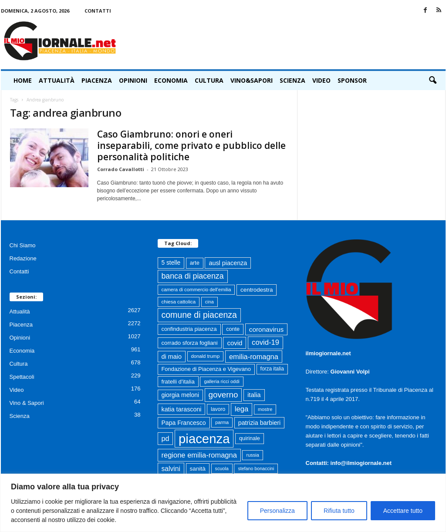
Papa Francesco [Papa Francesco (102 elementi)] (184, 422)
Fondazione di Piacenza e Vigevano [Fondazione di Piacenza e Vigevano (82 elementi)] (206, 369)
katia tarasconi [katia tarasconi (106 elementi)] (182, 409)
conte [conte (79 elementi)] (233, 329)
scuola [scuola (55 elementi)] (222, 468)
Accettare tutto (402, 510)
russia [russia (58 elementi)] (252, 455)
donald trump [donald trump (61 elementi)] (205, 356)
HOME (23, 80)
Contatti (97, 10)
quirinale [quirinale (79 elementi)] (249, 438)
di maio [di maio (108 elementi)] (172, 356)
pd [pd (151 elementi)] (165, 438)
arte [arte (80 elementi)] (194, 262)
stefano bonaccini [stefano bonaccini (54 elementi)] (256, 468)
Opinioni (133, 80)
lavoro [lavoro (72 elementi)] (218, 409)
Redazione (23, 258)
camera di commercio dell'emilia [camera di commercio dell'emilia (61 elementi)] (196, 289)
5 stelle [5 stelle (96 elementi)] (171, 262)
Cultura (209, 80)
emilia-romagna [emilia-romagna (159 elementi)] (253, 356)
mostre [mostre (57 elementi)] (265, 409)
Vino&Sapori (251, 80)
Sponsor (352, 80)
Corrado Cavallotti (120, 169)
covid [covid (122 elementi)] (234, 343)
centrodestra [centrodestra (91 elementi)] (256, 289)
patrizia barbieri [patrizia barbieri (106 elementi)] (259, 422)
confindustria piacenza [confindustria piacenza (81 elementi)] (189, 329)
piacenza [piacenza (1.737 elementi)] (204, 438)
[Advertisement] (287, 41)
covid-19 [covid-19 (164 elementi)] (265, 342)
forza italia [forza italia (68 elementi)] (272, 369)
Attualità (56, 80)
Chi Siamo (23, 245)
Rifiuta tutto (339, 510)
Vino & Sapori (27, 403)
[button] (432, 80)
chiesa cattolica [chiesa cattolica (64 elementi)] (179, 301)
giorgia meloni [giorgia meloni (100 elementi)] (180, 394)
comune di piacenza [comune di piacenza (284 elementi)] (199, 315)
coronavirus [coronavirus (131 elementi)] (266, 329)
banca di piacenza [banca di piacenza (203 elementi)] (193, 276)
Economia (171, 80)
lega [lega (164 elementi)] (241, 409)
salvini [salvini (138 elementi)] (171, 468)
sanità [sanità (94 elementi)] (198, 468)
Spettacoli (22, 377)
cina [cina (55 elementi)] (209, 301)
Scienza (292, 80)
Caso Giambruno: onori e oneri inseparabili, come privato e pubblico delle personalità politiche (191, 145)
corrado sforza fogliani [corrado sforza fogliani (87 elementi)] (190, 343)
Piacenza (96, 80)
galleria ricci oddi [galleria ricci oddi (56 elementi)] (221, 381)
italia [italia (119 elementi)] (254, 394)
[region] (223, 503)
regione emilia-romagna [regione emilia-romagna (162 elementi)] (199, 455)
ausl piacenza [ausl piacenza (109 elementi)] (228, 262)
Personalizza (277, 510)
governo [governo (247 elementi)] (223, 394)
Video (321, 80)
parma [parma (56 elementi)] (222, 422)
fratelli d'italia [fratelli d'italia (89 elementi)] (178, 381)
